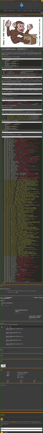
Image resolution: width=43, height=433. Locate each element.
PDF (20, 421)
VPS (36, 421)
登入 (10, 324)
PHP (18, 421)
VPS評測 (10, 421)
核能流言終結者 (25, 10)
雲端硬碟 (5, 10)
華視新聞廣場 (13, 421)
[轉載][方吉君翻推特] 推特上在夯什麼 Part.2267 (14, 328)
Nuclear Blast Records (5, 421)
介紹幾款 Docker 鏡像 (37, 297)
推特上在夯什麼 (35, 422)
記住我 (5, 432)
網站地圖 (39, 10)
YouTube (13, 422)
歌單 (35, 10)
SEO (38, 421)
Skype (40, 421)
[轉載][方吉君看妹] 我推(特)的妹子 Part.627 (13, 332)
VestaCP (31, 421)
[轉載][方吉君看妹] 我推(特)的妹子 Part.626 (13, 340)
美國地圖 (30, 10)
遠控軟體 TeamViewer (12, 10)
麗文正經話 (28, 421)
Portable (22, 421)
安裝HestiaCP (19, 10)
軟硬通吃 (5, 15)
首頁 (2, 11)
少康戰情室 (25, 421)
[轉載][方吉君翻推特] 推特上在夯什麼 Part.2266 (14, 336)
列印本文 (4, 283)
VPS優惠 (16, 421)
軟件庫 (37, 52)
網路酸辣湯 (34, 421)
